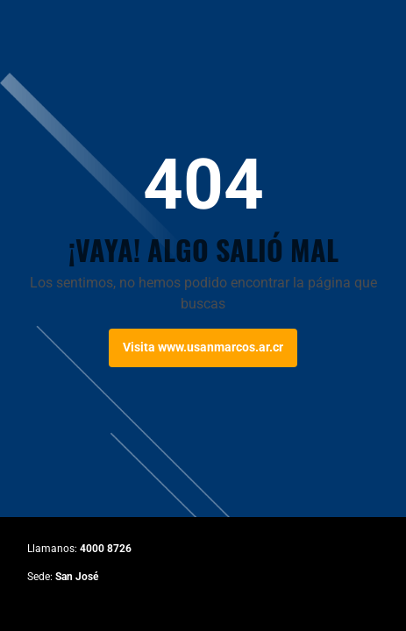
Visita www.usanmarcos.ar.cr (203, 347)
